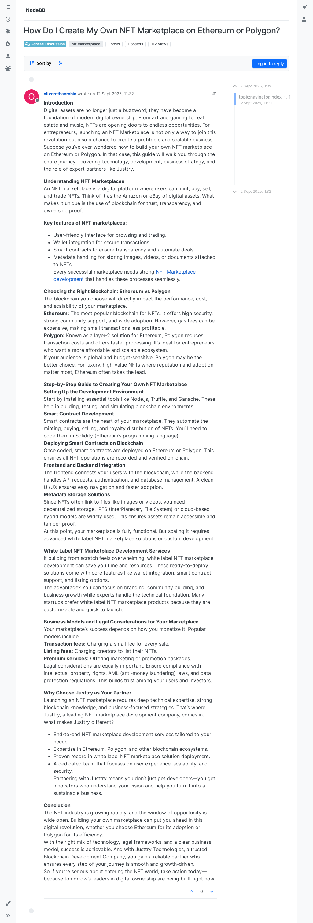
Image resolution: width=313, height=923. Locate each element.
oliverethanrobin (60, 93)
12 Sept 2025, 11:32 (115, 93)
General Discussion (45, 44)
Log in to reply (269, 63)
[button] (7, 903)
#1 (214, 93)
